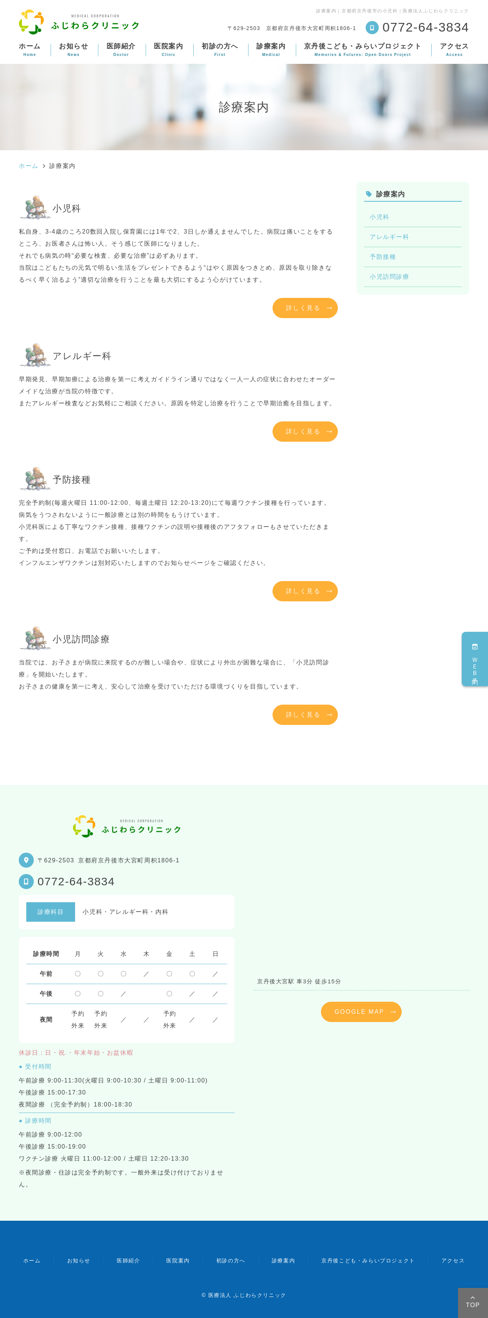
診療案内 (271, 49)
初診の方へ (220, 49)
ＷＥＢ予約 (475, 659)
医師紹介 (121, 49)
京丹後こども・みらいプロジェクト (363, 49)
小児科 (380, 217)
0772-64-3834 (76, 881)
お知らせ (73, 49)
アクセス (454, 49)
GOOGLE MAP (359, 1012)
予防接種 (383, 257)
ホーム (30, 49)
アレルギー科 (390, 237)
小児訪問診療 (390, 276)
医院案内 (168, 49)
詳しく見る (303, 308)
